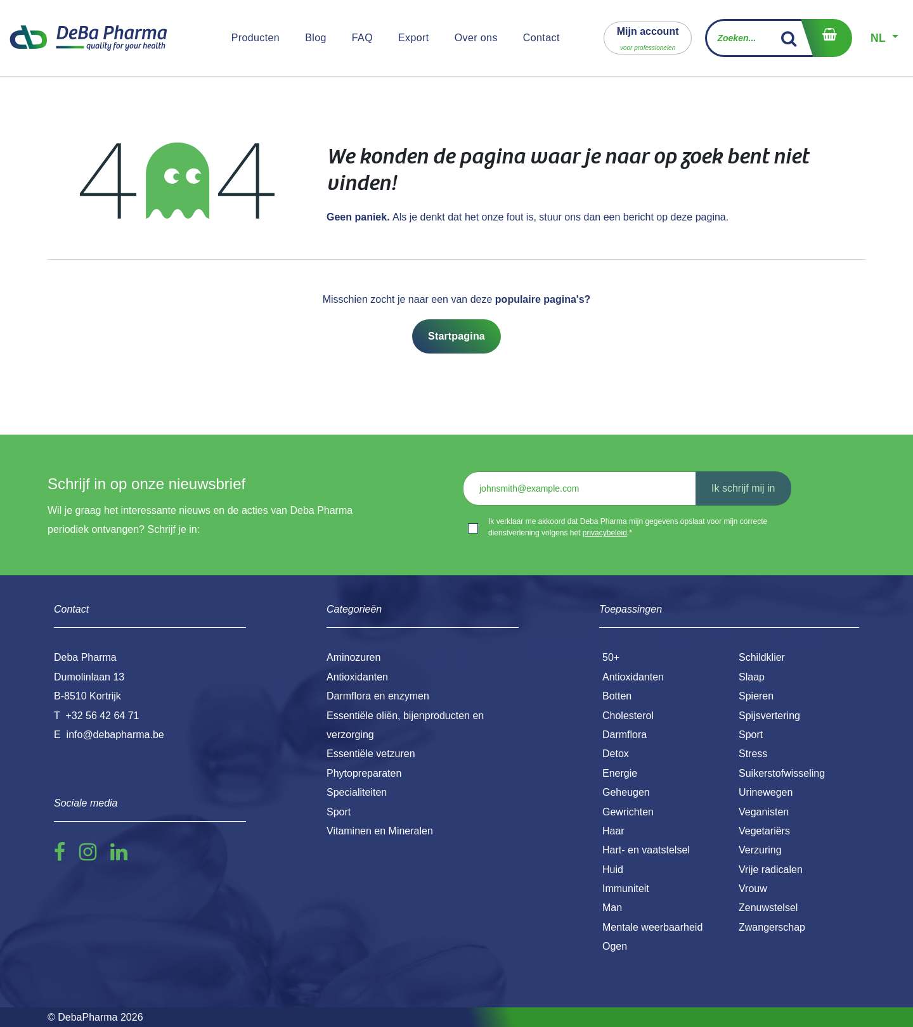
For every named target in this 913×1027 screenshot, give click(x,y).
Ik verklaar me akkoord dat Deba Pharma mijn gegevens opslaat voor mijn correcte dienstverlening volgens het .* (627, 527)
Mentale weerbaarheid (652, 927)
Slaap (752, 677)
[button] (648, 38)
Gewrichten (628, 812)
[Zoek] (789, 38)
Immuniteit (625, 888)
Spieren (756, 696)
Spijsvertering (769, 715)
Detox (615, 753)
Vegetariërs (764, 831)
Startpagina (456, 336)
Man (612, 907)
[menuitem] (255, 38)
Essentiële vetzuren (371, 753)
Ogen (614, 946)
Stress (753, 753)
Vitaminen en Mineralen (380, 831)
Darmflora (624, 734)
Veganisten (764, 812)
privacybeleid (605, 532)
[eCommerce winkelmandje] (826, 38)
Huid (612, 869)
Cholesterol (628, 715)
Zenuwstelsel (768, 907)
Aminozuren (353, 657)
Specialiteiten (357, 792)
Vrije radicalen (771, 869)
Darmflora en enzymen (378, 696)
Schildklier (762, 657)
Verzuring (760, 850)
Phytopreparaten (364, 773)
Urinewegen (766, 792)
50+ (610, 657)
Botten (616, 696)
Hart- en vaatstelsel (646, 850)
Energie (619, 773)
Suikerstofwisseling (782, 773)
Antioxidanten (633, 677)
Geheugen (626, 792)
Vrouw (753, 888)
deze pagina (698, 217)
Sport (751, 734)
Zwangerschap (772, 927)
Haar (613, 831)
